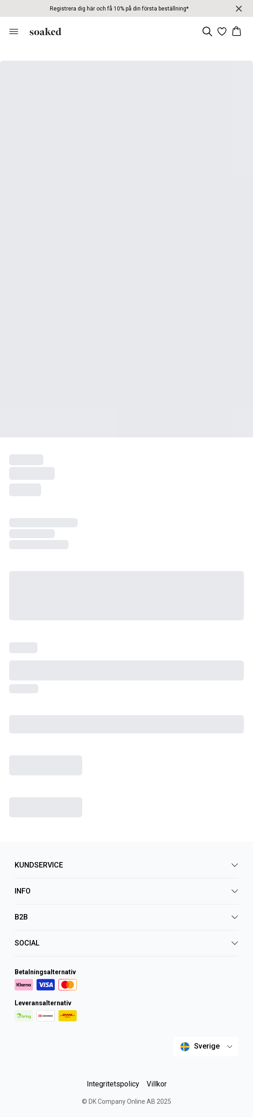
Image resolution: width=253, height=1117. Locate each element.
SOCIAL (126, 943)
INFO (126, 891)
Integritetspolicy (113, 1084)
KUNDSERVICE (126, 865)
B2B (126, 917)
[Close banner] (239, 9)
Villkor (157, 1084)
